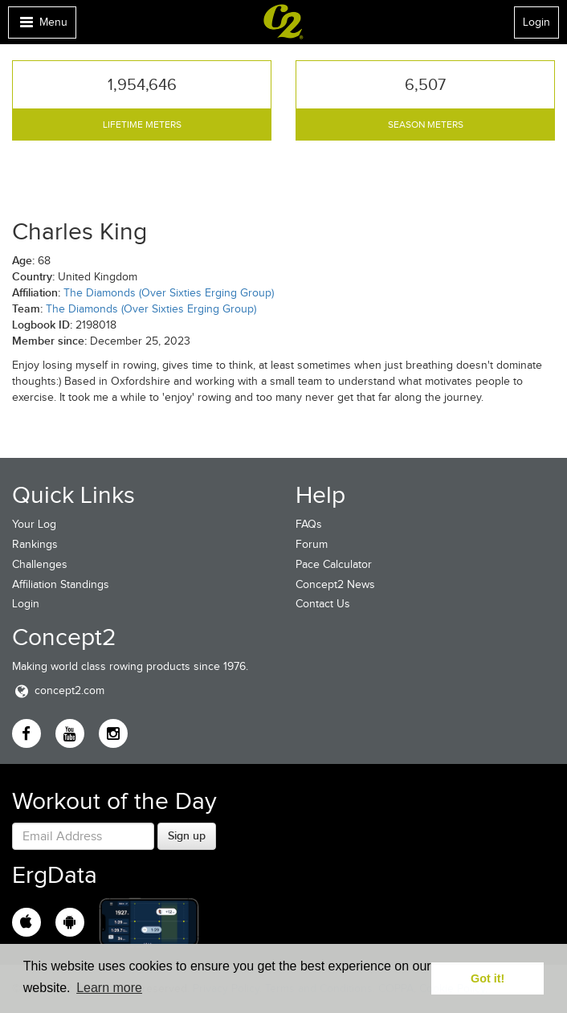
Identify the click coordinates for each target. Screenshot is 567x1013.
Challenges (39, 564)
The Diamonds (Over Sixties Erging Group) (168, 293)
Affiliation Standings (60, 584)
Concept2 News (335, 584)
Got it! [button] (487, 978)
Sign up (187, 835)
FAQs (309, 524)
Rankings (35, 544)
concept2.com (58, 690)
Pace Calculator (334, 564)
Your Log (34, 524)
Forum (312, 544)
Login (536, 22)
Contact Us (323, 604)
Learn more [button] (109, 988)
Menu (41, 26)
